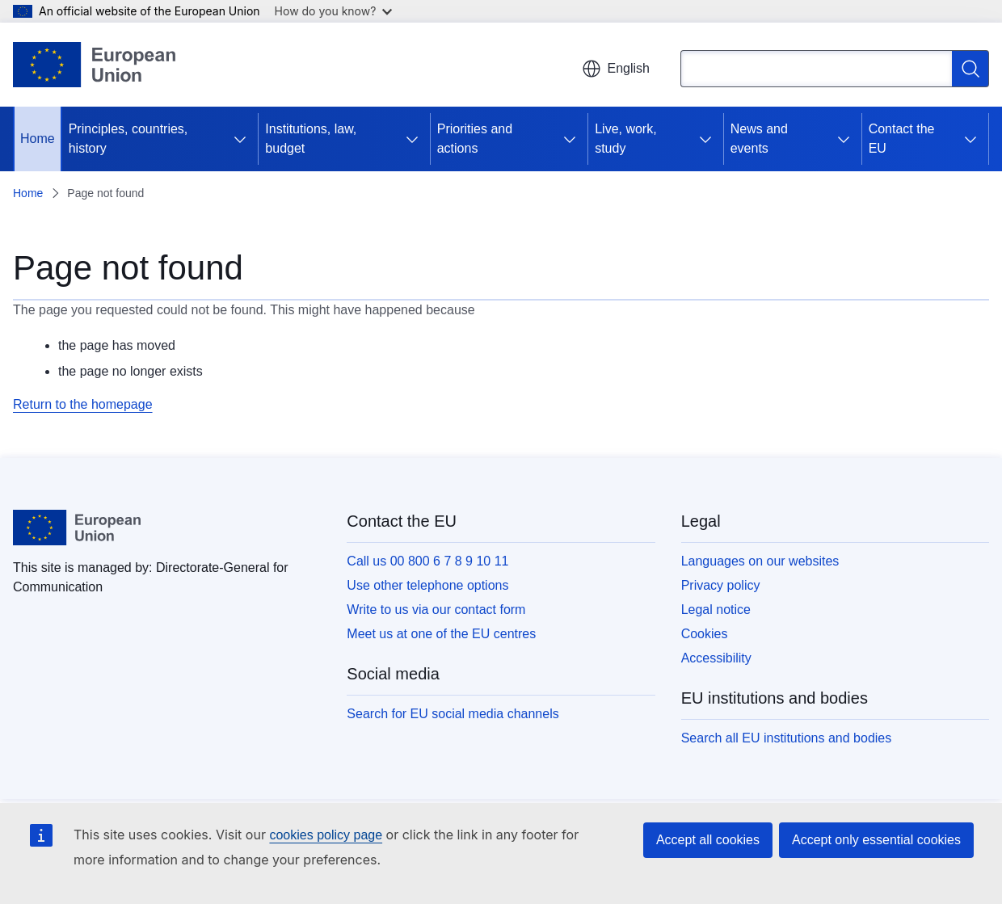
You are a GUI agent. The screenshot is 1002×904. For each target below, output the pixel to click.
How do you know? (334, 11)
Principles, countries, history (128, 138)
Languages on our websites (760, 561)
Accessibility (716, 658)
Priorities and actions (474, 138)
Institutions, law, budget (310, 138)
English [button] (616, 68)
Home (37, 138)
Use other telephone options (427, 585)
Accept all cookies (708, 840)
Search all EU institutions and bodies (786, 738)
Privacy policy (720, 585)
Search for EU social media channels (452, 714)
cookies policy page (325, 835)
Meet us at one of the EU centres (441, 634)
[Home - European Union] (94, 64)
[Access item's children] (240, 139)
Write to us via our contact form (436, 609)
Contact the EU (902, 138)
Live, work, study (625, 138)
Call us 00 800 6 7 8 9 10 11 (427, 561)
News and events (759, 138)
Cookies (704, 634)
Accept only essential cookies (876, 840)
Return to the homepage (83, 404)
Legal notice (716, 609)
